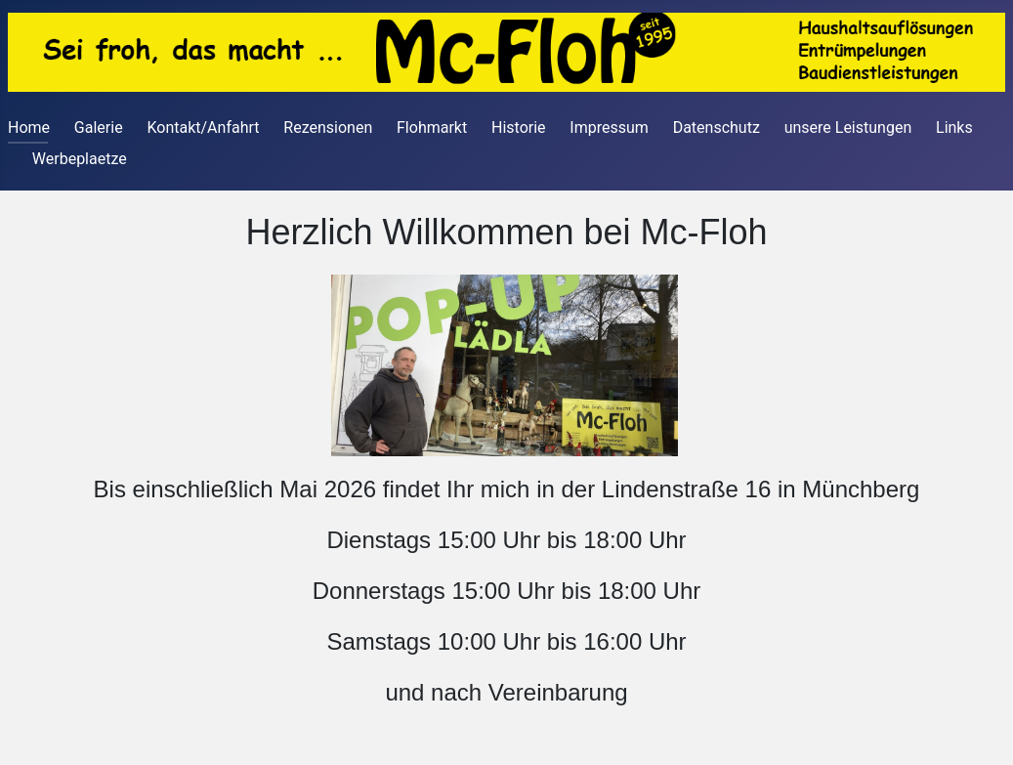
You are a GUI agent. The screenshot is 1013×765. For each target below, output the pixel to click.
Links (954, 127)
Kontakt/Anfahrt (203, 127)
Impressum (609, 127)
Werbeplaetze (79, 158)
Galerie (98, 127)
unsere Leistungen (848, 127)
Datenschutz (716, 127)
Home (29, 127)
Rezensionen (327, 127)
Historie (518, 127)
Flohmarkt (432, 127)
